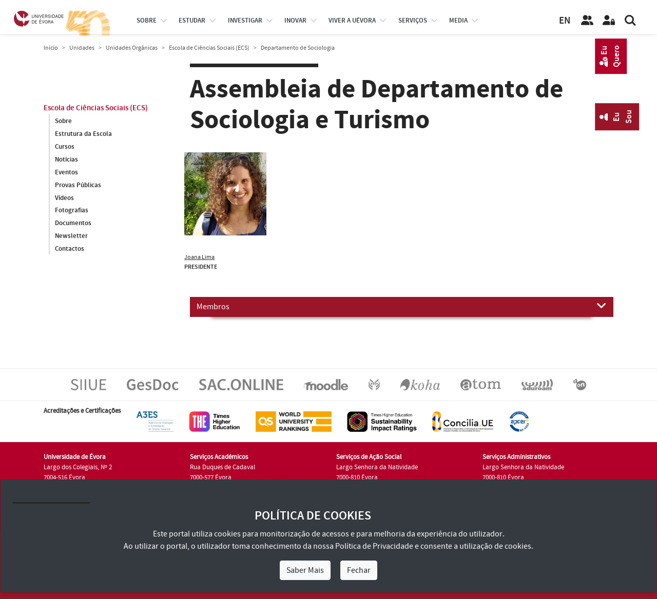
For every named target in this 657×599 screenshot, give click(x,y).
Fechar (359, 570)
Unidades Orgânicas (132, 48)
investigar (245, 20)
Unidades (81, 48)
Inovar (295, 20)
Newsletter (71, 236)
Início (51, 48)
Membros (402, 306)
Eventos (66, 172)
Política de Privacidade (374, 546)
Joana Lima (199, 257)
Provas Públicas (78, 185)
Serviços (412, 20)
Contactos (69, 249)
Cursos (64, 146)
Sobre (147, 20)
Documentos (73, 223)
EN (564, 20)
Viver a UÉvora (352, 20)
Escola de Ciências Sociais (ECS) (209, 48)
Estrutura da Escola (83, 133)
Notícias (66, 159)
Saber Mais (305, 570)
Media (458, 20)
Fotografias (71, 210)
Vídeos (64, 198)
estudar (192, 20)
